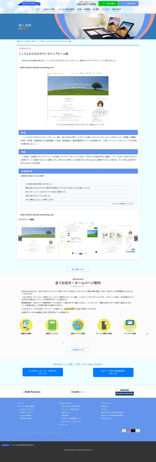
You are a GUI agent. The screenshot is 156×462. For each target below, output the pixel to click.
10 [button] (93, 343)
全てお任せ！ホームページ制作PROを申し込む (43, 372)
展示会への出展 (26, 418)
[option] (78, 238)
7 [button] (83, 343)
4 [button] (82, 253)
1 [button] (72, 253)
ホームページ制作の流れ (70, 409)
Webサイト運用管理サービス (72, 418)
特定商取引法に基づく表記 (61, 436)
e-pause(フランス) (27, 409)
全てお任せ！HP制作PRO (71, 405)
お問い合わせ (128, 3)
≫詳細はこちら (78, 349)
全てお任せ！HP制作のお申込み (113, 412)
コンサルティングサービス (71, 421)
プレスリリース (107, 402)
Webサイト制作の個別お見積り (113, 415)
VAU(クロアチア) (26, 412)
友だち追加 (108, 3)
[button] (20, 238)
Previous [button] (6, 330)
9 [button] (89, 343)
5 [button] (86, 253)
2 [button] (76, 253)
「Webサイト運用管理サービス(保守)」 (47, 302)
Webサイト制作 (65, 402)
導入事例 (65, 415)
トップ (21, 402)
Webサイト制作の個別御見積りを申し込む (113, 372)
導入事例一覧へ (78, 269)
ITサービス (64, 424)
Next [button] (150, 330)
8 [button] (86, 343)
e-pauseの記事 (26, 415)
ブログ (104, 409)
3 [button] (79, 253)
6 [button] (80, 343)
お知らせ (105, 405)
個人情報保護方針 (42, 436)
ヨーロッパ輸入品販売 (26, 405)
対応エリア (66, 412)
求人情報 (30, 436)
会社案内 (20, 436)
